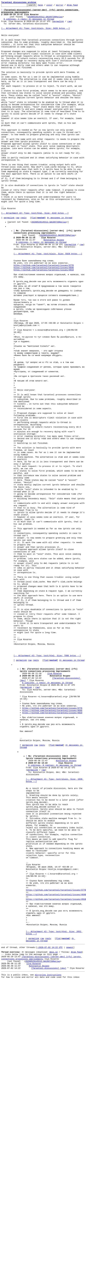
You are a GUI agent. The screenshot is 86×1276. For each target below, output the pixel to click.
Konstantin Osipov (54, 286)
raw (69, 25)
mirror (64, 5)
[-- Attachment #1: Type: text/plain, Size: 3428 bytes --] (35, 33)
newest (69, 1132)
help (45, 5)
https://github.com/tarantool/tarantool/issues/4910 (44, 322)
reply (23, 260)
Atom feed (77, 5)
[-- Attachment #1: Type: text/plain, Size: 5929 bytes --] (48, 302)
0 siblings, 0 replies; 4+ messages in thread (54, 914)
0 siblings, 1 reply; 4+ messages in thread (29, 22)
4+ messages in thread (59, 260)
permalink (58, 25)
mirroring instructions (48, 1164)
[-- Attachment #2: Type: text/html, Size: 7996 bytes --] (47, 784)
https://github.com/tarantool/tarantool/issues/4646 (44, 319)
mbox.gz (53, 1138)
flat (33, 260)
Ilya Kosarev (54, 805)
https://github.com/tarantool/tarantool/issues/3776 (44, 316)
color (54, 5)
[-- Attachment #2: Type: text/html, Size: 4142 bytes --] (35, 255)
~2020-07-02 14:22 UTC (50, 1132)
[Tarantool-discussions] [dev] (48, 1157)
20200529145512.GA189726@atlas (45, 19)
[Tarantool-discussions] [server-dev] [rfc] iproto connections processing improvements (41, 1145)
